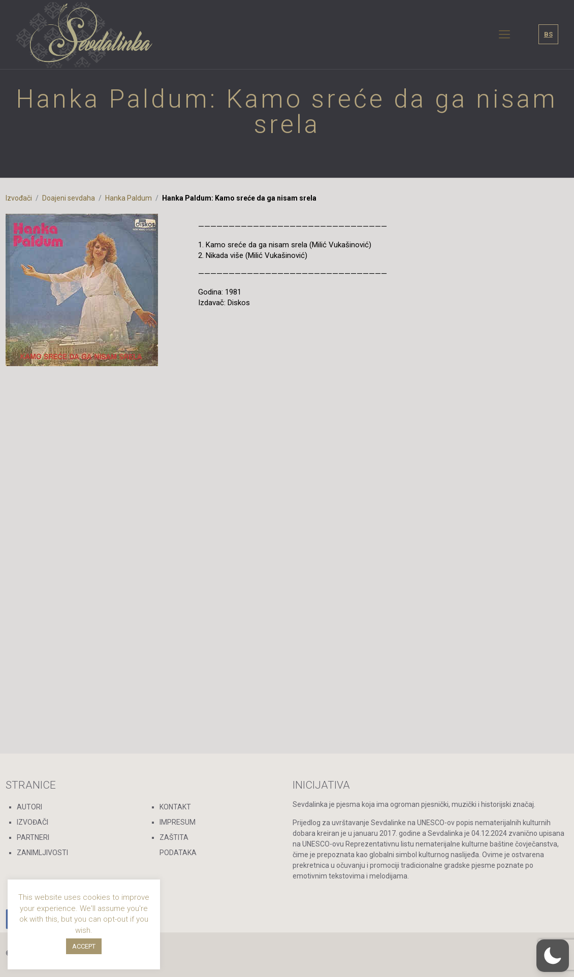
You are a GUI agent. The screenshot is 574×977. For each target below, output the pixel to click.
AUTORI (29, 807)
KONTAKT (175, 807)
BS (548, 34)
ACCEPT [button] (83, 946)
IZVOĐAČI (32, 822)
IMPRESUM (178, 822)
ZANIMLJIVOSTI (42, 853)
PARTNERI (33, 837)
